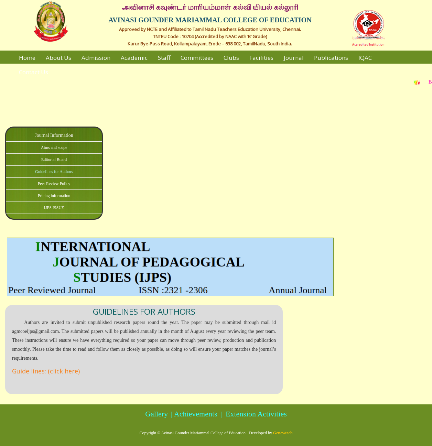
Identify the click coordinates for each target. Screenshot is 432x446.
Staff (164, 58)
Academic (134, 58)
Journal (294, 58)
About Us (58, 58)
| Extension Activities (252, 414)
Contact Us (33, 72)
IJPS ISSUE (54, 207)
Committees (197, 58)
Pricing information (54, 195)
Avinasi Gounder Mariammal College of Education (203, 433)
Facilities (261, 58)
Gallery (156, 414)
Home (27, 58)
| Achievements (193, 414)
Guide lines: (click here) (46, 371)
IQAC (365, 58)
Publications (331, 58)
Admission (96, 58)
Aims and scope (54, 147)
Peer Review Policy (54, 183)
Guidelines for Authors (54, 171)
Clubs (231, 58)
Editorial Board (54, 159)
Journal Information (54, 135)
